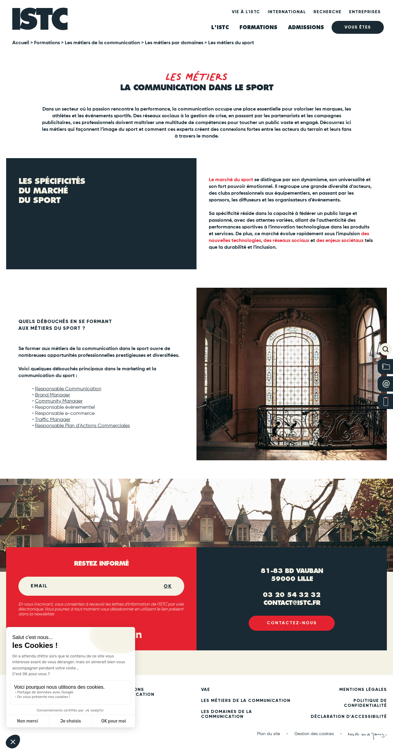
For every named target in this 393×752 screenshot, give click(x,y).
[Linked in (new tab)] (138, 634)
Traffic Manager (52, 419)
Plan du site (268, 734)
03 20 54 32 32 (292, 594)
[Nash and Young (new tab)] (367, 736)
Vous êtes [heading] (357, 27)
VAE (205, 689)
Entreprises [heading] (365, 11)
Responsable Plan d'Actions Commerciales (82, 425)
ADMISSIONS (306, 27)
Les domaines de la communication (226, 714)
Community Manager (59, 401)
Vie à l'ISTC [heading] (246, 11)
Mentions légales (363, 689)
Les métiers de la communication (245, 700)
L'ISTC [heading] (220, 27)
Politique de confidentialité (365, 703)
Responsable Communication (68, 389)
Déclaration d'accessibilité (349, 716)
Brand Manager (52, 395)
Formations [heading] (258, 27)
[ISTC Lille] (40, 21)
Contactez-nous (292, 623)
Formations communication (133, 692)
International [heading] (287, 11)
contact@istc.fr (291, 602)
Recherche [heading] (327, 11)
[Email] (97, 586)
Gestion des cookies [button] (314, 734)
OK (168, 586)
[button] (385, 349)
